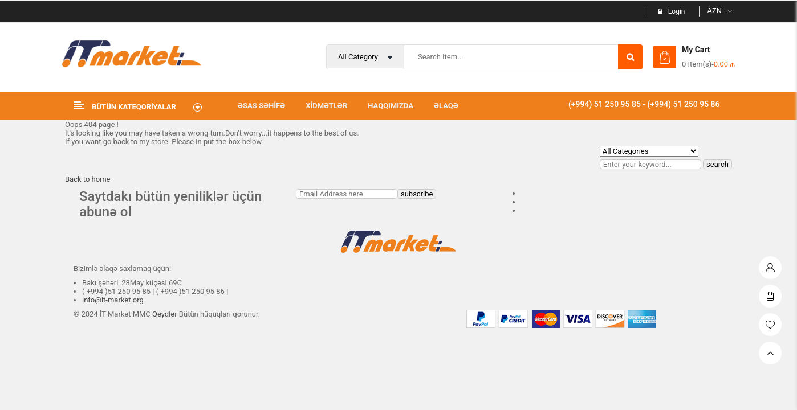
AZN (714, 10)
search (717, 164)
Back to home (87, 179)
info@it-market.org (113, 300)
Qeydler (164, 314)
